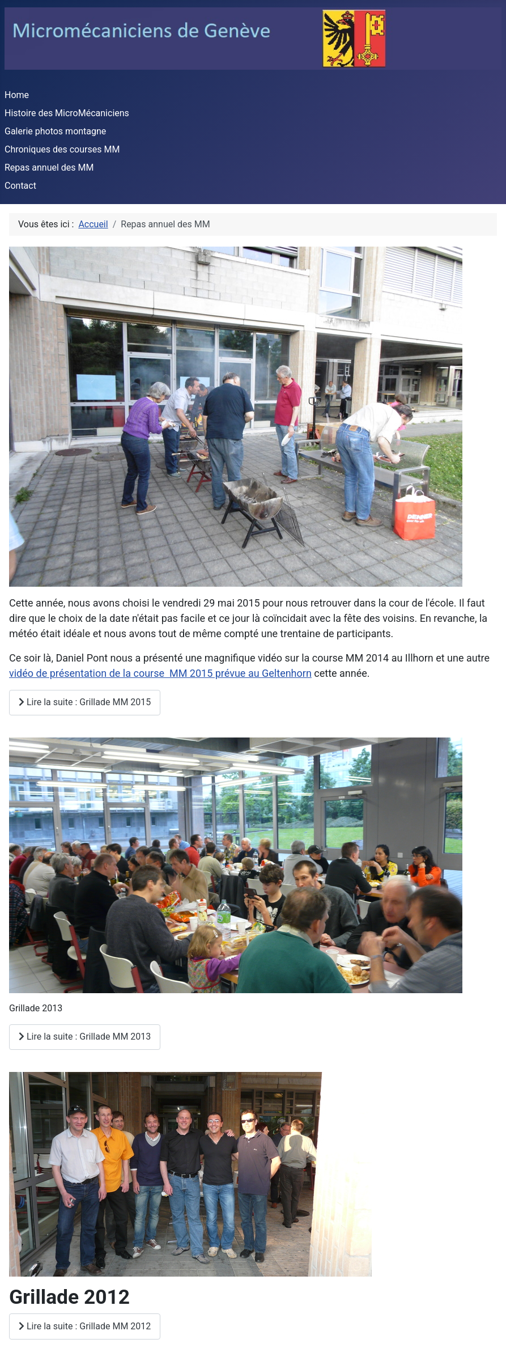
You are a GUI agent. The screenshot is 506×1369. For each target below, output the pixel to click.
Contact (20, 185)
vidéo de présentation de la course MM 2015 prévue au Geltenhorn (160, 673)
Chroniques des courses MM (62, 149)
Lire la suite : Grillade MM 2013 (85, 1036)
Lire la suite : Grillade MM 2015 (85, 702)
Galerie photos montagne (55, 131)
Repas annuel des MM (49, 167)
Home (17, 95)
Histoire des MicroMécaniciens (67, 113)
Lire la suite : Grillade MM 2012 (85, 1326)
